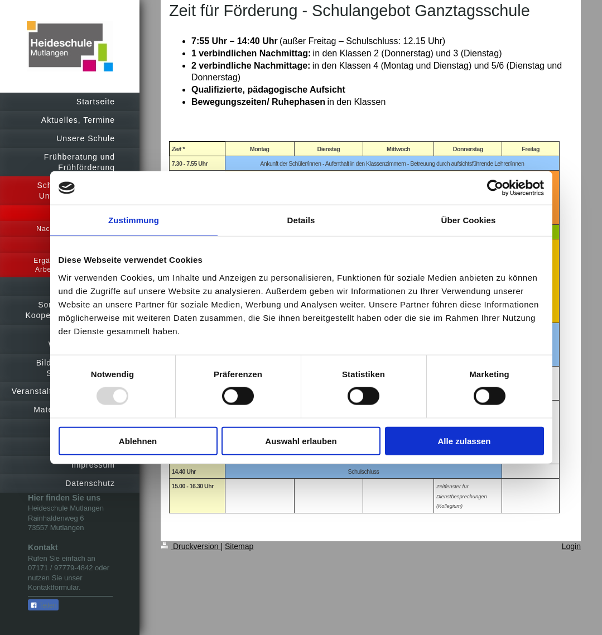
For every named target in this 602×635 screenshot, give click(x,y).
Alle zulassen (463, 440)
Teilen (43, 605)
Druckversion (190, 546)
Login (571, 546)
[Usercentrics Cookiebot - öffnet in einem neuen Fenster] (495, 188)
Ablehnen (138, 440)
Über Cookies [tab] (468, 220)
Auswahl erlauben (300, 440)
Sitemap (239, 546)
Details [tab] (301, 220)
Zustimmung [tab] (133, 220)
